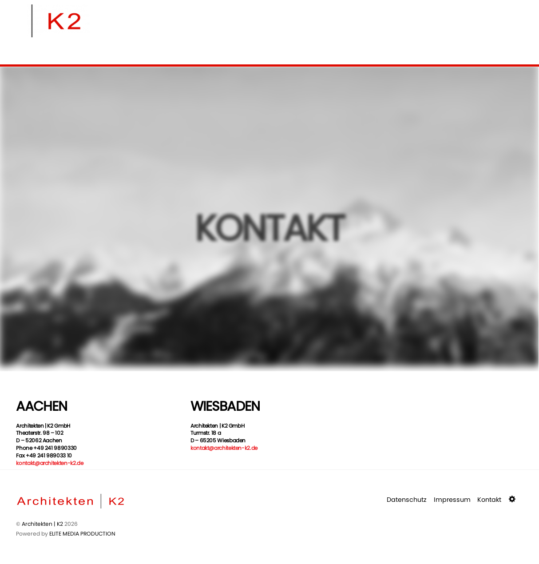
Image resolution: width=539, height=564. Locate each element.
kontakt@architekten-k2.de (49, 463)
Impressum (452, 499)
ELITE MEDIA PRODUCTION (82, 533)
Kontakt (489, 499)
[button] (513, 499)
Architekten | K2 (42, 524)
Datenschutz (407, 499)
